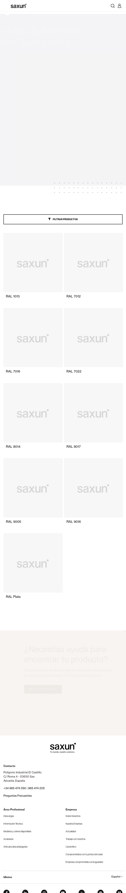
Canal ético (71, 846)
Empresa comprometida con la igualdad (84, 862)
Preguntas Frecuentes (17, 795)
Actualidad (71, 831)
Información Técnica (13, 823)
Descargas (8, 816)
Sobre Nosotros (73, 816)
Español (117, 876)
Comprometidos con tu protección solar (84, 854)
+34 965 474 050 (14, 788)
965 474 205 (36, 788)
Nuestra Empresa (74, 823)
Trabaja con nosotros (75, 839)
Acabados (8, 839)
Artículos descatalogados (15, 846)
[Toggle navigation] (6, 6)
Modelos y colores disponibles (17, 831)
